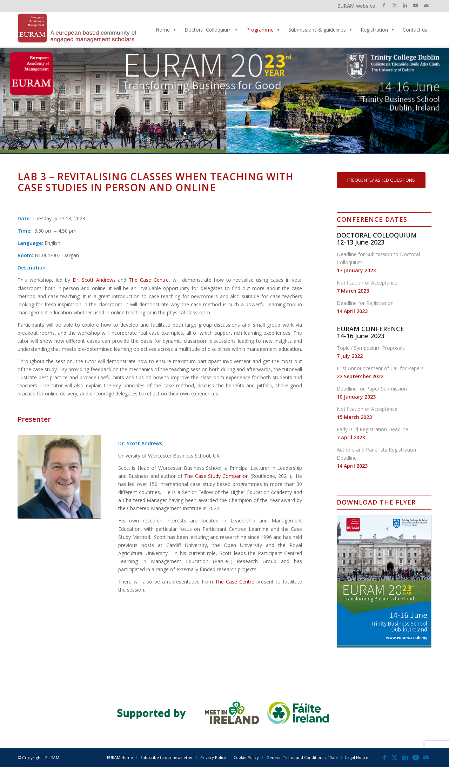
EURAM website (356, 5)
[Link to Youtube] (415, 5)
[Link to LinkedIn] (405, 5)
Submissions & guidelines (320, 29)
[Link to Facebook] (384, 5)
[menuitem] (119, 757)
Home (166, 29)
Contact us (415, 29)
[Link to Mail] (426, 5)
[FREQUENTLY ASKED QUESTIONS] (381, 180)
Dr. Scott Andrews (94, 279)
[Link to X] (394, 5)
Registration (378, 29)
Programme (263, 29)
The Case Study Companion (216, 476)
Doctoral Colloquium (212, 29)
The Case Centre (234, 581)
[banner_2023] (224, 713)
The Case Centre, (149, 279)
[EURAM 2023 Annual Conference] (77, 29)
